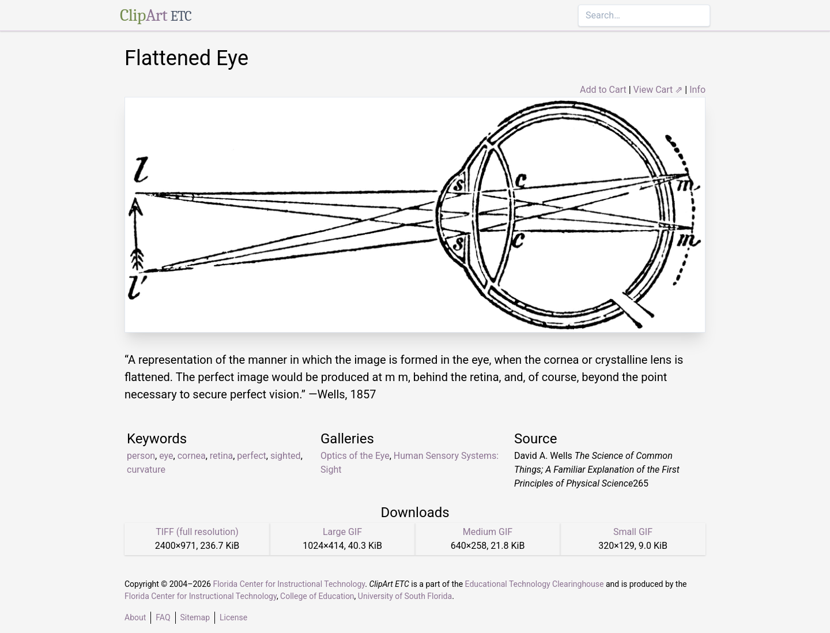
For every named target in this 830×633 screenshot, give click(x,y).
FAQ (163, 617)
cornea (192, 455)
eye (166, 455)
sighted (285, 455)
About (135, 617)
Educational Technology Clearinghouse (534, 584)
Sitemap (195, 617)
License (233, 617)
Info (697, 89)
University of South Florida (405, 596)
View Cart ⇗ (658, 89)
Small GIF (632, 531)
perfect (251, 455)
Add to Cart (603, 89)
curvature (146, 469)
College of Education (317, 596)
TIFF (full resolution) (197, 531)
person (141, 455)
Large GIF (342, 531)
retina (221, 455)
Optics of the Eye (355, 455)
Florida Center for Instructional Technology (289, 584)
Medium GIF (487, 531)
